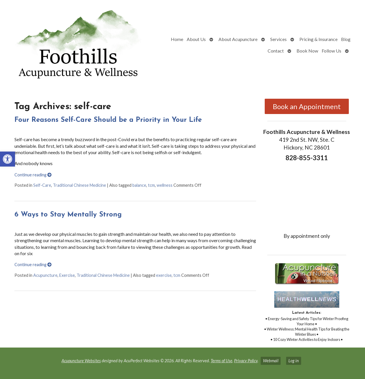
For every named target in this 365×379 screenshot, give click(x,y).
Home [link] (177, 39)
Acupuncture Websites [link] (81, 360)
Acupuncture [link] (45, 275)
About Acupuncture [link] (237, 39)
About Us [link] (196, 39)
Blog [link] (346, 39)
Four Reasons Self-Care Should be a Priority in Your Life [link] (108, 120)
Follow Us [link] (331, 50)
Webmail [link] (270, 360)
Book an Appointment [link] (307, 106)
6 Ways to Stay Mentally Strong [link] (68, 214)
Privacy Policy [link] (245, 360)
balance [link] (139, 185)
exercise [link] (164, 275)
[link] (7, 159)
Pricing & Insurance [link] (318, 39)
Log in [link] (293, 360)
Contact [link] (276, 50)
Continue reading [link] (32, 174)
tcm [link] (151, 185)
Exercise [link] (67, 275)
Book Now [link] (307, 50)
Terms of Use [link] (221, 360)
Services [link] (278, 39)
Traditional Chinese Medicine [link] (79, 185)
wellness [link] (165, 185)
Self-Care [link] (42, 185)
